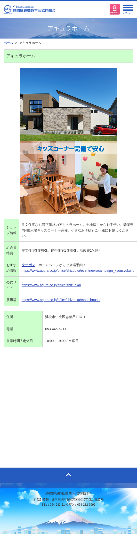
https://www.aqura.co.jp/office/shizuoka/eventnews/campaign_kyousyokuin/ (78, 270)
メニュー (128, 11)
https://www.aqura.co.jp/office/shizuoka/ (51, 285)
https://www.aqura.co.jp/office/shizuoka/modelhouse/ (61, 300)
